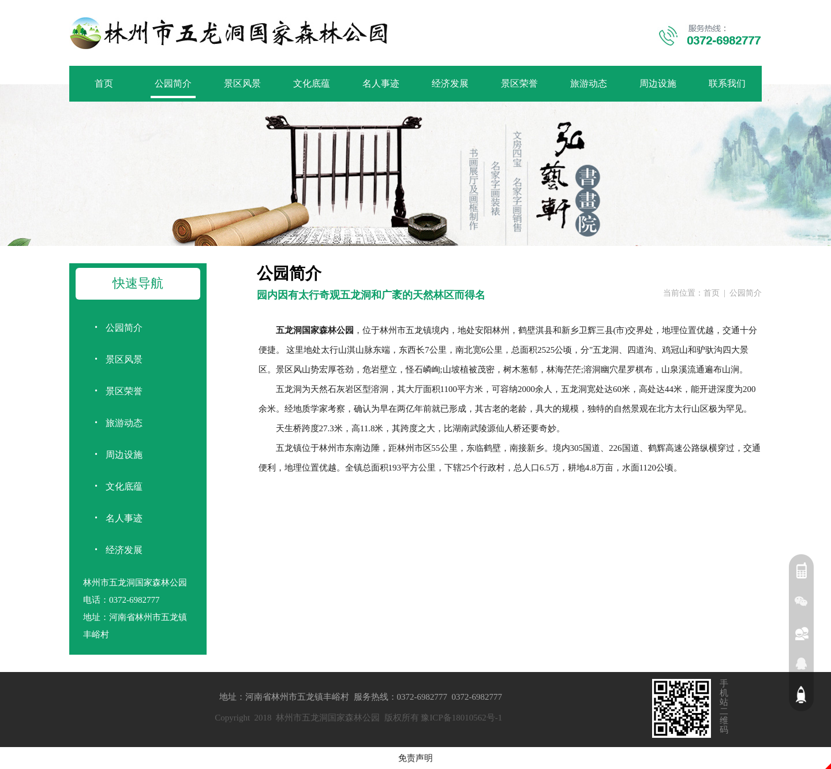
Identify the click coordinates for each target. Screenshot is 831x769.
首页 (104, 83)
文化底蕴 (311, 83)
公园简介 (173, 83)
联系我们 (727, 83)
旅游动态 (588, 83)
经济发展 (450, 83)
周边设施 (657, 83)
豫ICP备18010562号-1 (461, 717)
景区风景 (242, 83)
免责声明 (415, 758)
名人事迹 (380, 83)
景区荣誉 (519, 83)
